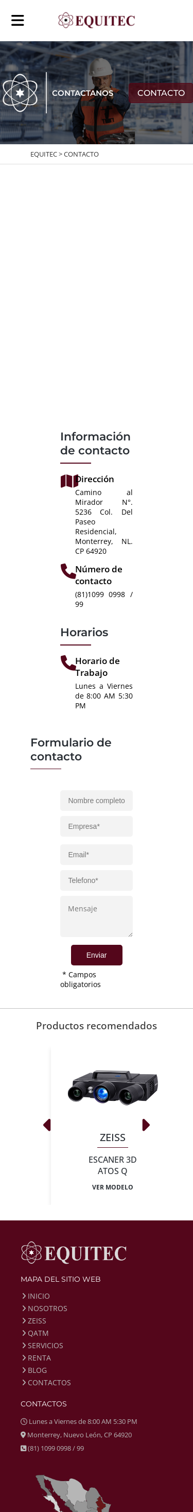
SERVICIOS (42, 1345)
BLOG (34, 1370)
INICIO (36, 1296)
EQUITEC (43, 154)
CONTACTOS (46, 1382)
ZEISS (34, 1321)
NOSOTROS (44, 1308)
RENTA (36, 1358)
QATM (35, 1333)
